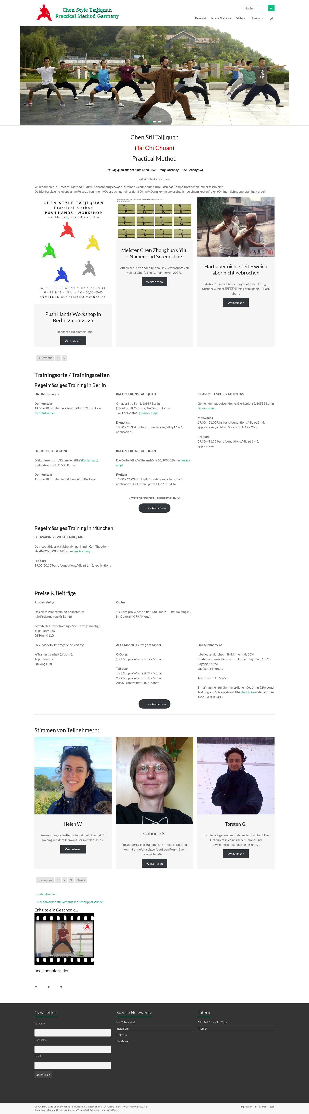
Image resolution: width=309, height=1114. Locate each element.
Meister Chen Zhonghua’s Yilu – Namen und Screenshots (154, 253)
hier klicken (248, 692)
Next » (81, 880)
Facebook (122, 1041)
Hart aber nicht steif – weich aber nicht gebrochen (235, 269)
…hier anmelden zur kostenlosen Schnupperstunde (68, 902)
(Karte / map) (149, 413)
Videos (241, 18)
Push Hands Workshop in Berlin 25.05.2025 (73, 317)
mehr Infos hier (44, 413)
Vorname (39, 1023)
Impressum (246, 1106)
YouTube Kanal (125, 1022)
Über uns (256, 18)
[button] (154, 508)
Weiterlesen (73, 341)
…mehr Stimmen (45, 894)
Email (37, 1056)
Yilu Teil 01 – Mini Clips (212, 1022)
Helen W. (73, 824)
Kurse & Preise (221, 18)
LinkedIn (121, 1034)
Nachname (40, 1039)
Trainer (202, 1028)
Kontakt (200, 18)
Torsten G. (235, 824)
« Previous (45, 358)
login (271, 18)
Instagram (122, 1028)
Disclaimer (260, 1106)
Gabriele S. (154, 833)
